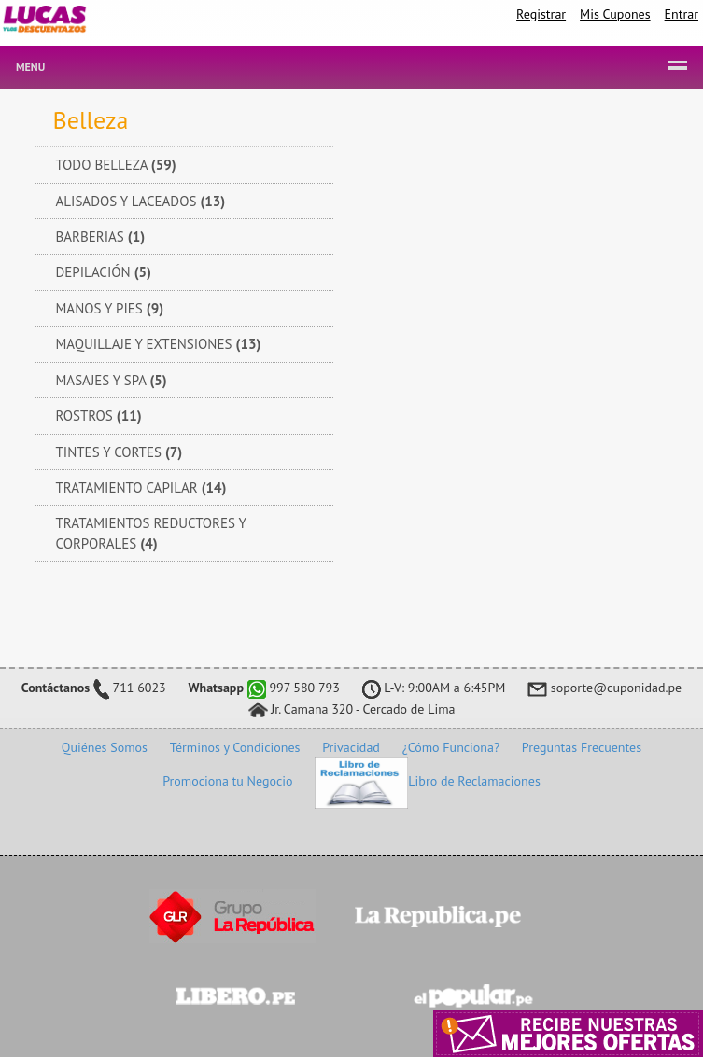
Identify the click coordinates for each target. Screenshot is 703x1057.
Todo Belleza (116, 165)
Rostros (99, 415)
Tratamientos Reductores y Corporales (151, 532)
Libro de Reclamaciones (427, 780)
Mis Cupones (615, 14)
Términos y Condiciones (235, 747)
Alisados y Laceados (141, 201)
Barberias (101, 236)
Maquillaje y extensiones (158, 344)
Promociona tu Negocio (227, 780)
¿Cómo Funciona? (450, 747)
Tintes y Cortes (119, 452)
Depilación (103, 272)
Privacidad (351, 747)
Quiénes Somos (105, 747)
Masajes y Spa (111, 380)
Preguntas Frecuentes (581, 747)
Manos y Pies (110, 308)
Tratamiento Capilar (141, 487)
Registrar (541, 14)
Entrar (681, 14)
